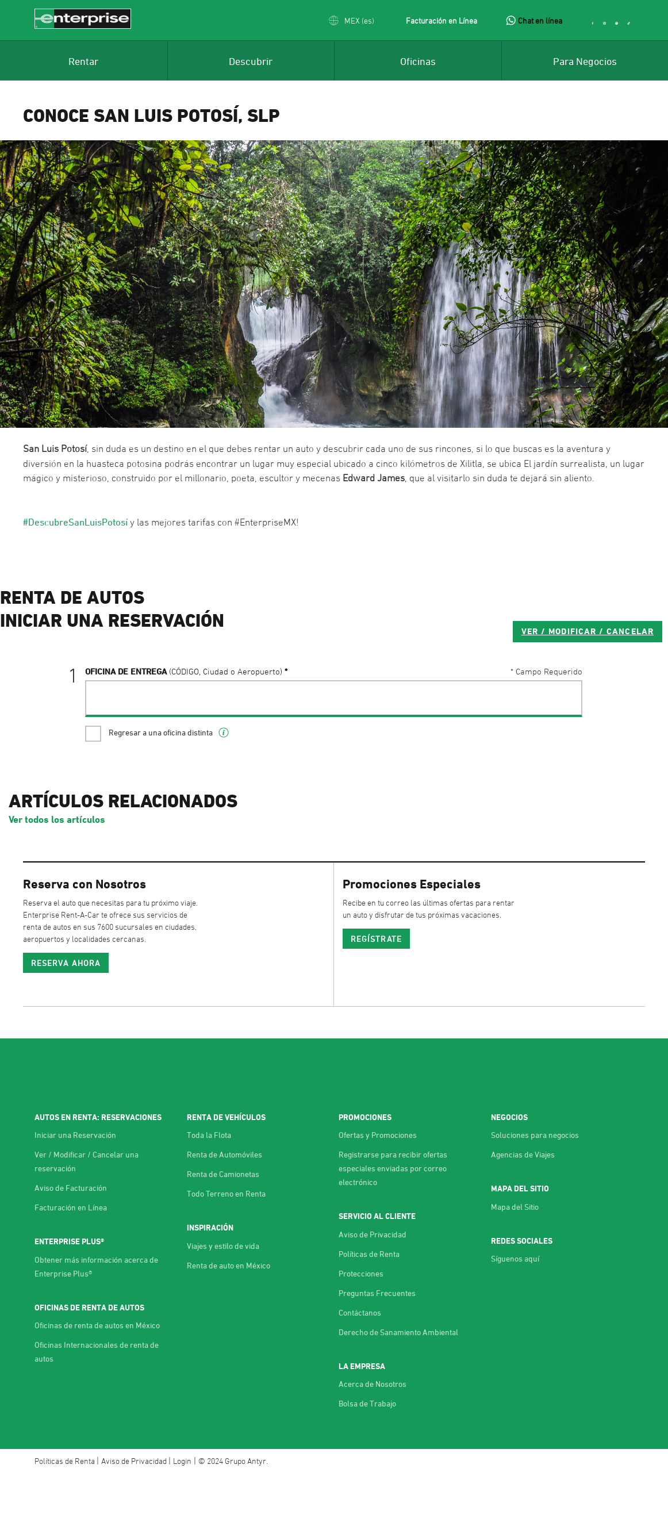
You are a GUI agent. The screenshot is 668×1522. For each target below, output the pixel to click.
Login (182, 1508)
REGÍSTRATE (376, 986)
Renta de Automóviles (224, 1201)
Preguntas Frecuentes (377, 1340)
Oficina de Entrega (184, 717)
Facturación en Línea (441, 20)
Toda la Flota (209, 1182)
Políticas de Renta (369, 1301)
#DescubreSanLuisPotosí (75, 522)
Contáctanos (360, 1359)
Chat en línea (540, 20)
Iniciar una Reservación (75, 1182)
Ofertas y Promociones (378, 1182)
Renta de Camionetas (223, 1221)
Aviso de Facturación (70, 1235)
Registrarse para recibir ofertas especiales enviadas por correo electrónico (393, 1215)
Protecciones (361, 1320)
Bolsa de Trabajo (367, 1450)
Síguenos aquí (515, 1305)
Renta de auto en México (228, 1312)
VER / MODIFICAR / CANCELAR (502, 677)
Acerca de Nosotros (372, 1431)
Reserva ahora (66, 1010)
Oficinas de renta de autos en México (97, 1372)
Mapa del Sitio (515, 1254)
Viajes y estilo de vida (223, 1293)
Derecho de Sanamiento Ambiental (398, 1379)
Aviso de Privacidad (372, 1281)
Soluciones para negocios (535, 1182)
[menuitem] (83, 60)
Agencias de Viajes (523, 1201)
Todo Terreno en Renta (226, 1240)
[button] (351, 20)
